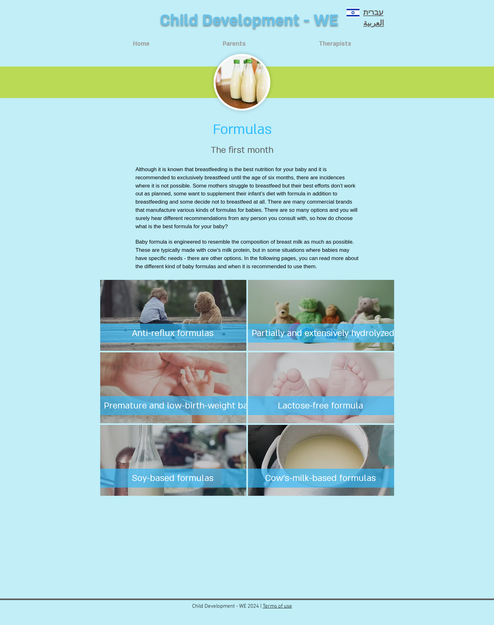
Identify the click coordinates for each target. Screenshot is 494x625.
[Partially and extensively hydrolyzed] (323, 333)
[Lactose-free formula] (320, 405)
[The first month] (242, 150)
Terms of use (277, 606)
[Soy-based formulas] (173, 478)
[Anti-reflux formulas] (173, 333)
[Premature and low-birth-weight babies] (184, 405)
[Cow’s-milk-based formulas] (320, 478)
